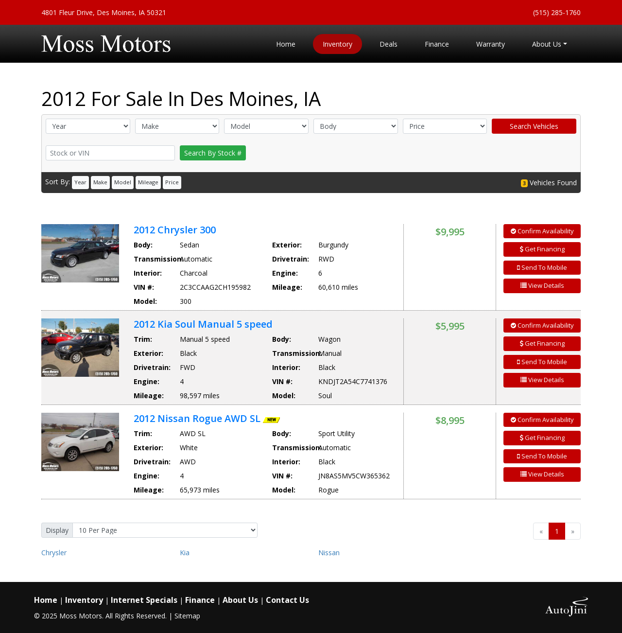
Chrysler (54, 552)
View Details (542, 285)
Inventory (84, 600)
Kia (185, 552)
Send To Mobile (542, 267)
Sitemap (187, 615)
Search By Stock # (213, 153)
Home (45, 600)
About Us (240, 600)
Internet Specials (144, 600)
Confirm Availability (542, 231)
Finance (200, 600)
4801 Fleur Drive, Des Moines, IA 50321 (103, 12)
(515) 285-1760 (557, 12)
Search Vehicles (534, 126)
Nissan (329, 552)
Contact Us (287, 600)
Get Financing (542, 249)
